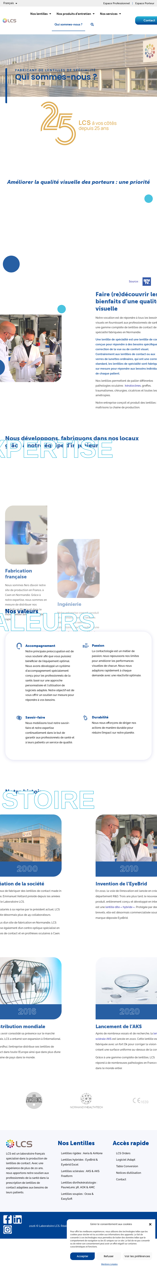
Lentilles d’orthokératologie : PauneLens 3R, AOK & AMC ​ (79, 1185)
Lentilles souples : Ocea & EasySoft (77, 1196)
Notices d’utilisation (128, 1172)
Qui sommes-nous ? (68, 24)
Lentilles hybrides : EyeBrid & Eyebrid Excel (79, 1162)
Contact (121, 1179)
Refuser (109, 1256)
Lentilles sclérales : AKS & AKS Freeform (80, 1174)
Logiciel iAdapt (125, 1159)
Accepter (82, 1256)
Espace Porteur (144, 3)
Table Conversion (127, 1166)
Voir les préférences (137, 1256)
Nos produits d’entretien (76, 14)
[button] (150, 1224)
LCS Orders (123, 1153)
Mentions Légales (109, 1264)
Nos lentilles (40, 14)
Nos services (110, 14)
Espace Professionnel (116, 3)
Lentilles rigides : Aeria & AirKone (81, 1153)
